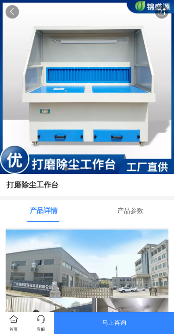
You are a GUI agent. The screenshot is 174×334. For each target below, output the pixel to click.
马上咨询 (114, 322)
